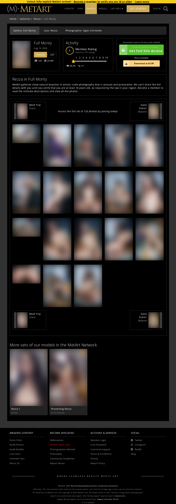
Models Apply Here (60, 444)
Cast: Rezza (51, 30)
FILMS (81, 8)
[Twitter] (136, 440)
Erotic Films (16, 440)
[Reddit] (136, 449)
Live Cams (15, 454)
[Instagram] (138, 444)
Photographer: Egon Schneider (84, 30)
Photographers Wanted (62, 449)
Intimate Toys (17, 458)
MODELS (103, 8)
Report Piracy (98, 463)
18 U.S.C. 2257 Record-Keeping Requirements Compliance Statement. (88, 486)
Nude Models (17, 449)
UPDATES (69, 8)
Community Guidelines (62, 458)
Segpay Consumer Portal (107, 499)
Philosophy (56, 454)
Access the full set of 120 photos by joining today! (88, 111)
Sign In (157, 8)
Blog (133, 454)
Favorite (40, 54)
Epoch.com (120, 496)
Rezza (37, 18)
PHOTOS (91, 8)
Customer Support (100, 449)
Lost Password (98, 444)
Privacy (94, 458)
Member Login (98, 440)
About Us (15, 463)
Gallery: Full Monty (24, 30)
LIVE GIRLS (117, 8)
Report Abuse (57, 463)
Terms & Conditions (101, 454)
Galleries (25, 18)
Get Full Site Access (141, 50)
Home (13, 18)
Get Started (138, 8)
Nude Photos (17, 444)
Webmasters (56, 440)
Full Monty (43, 42)
